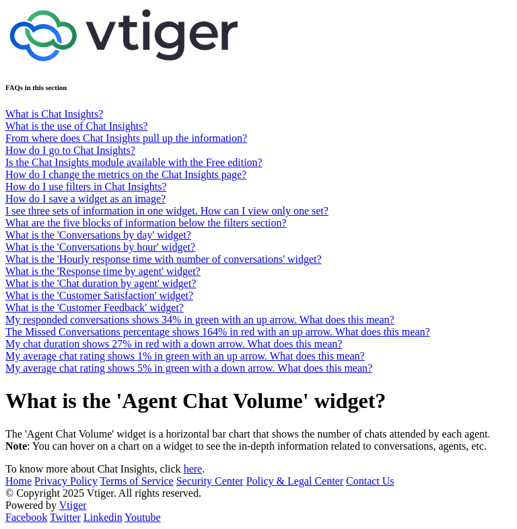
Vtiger (73, 505)
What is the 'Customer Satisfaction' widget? (99, 295)
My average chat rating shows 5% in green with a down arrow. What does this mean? (188, 368)
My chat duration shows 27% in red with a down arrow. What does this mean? (173, 344)
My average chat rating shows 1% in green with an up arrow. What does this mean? (185, 356)
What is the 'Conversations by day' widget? (98, 235)
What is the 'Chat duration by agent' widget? (100, 283)
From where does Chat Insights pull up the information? (126, 138)
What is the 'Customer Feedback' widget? (94, 307)
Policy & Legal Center (294, 481)
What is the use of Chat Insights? (76, 126)
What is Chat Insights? (54, 114)
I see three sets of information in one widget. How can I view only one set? (167, 210)
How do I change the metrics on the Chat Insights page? (125, 174)
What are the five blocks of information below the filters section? (146, 223)
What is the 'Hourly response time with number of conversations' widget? (163, 259)
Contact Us (370, 481)
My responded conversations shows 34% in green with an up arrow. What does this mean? (199, 319)
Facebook (26, 517)
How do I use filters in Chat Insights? (86, 186)
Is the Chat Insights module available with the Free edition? (134, 162)
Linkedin (103, 517)
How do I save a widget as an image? (85, 198)
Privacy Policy (66, 481)
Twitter (65, 517)
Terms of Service (137, 481)
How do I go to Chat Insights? (70, 150)
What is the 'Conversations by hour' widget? (100, 247)
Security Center (210, 481)
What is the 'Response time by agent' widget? (103, 271)
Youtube (143, 517)
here (193, 469)
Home (18, 481)
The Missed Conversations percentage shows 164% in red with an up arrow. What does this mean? (217, 331)
